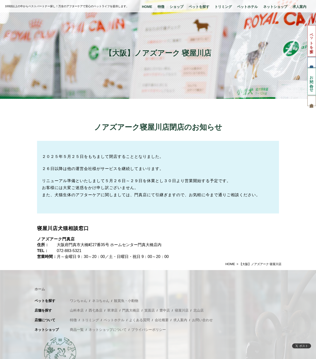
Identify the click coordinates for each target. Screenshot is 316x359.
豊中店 (164, 310)
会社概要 (162, 320)
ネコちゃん (100, 301)
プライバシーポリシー (148, 330)
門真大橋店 (130, 310)
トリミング (223, 7)
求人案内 (299, 7)
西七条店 (95, 310)
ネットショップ (275, 7)
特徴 (161, 7)
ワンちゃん (78, 301)
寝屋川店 (182, 310)
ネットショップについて (108, 330)
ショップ (176, 7)
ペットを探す (199, 7)
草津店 (112, 310)
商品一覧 (77, 330)
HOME (147, 7)
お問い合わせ (312, 81)
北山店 (198, 310)
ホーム (40, 289)
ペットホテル (247, 7)
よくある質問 (139, 320)
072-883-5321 (69, 251)
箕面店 (149, 310)
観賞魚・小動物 (126, 301)
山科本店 (77, 310)
